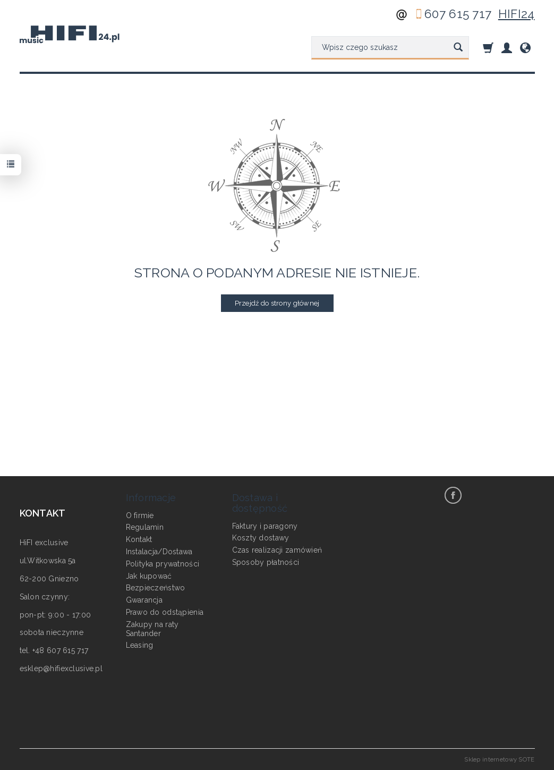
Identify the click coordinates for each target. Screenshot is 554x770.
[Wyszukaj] (458, 48)
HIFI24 (516, 14)
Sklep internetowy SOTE (499, 759)
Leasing (140, 644)
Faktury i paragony (265, 524)
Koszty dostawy (260, 536)
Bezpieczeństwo (155, 586)
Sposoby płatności (266, 560)
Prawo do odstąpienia (165, 610)
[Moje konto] (506, 47)
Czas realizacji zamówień (277, 549)
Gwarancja (144, 599)
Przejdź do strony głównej (277, 303)
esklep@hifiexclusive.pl (61, 668)
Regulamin (145, 526)
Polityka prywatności (163, 562)
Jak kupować (149, 574)
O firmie (140, 514)
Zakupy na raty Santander (152, 627)
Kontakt (139, 538)
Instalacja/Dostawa (159, 550)
